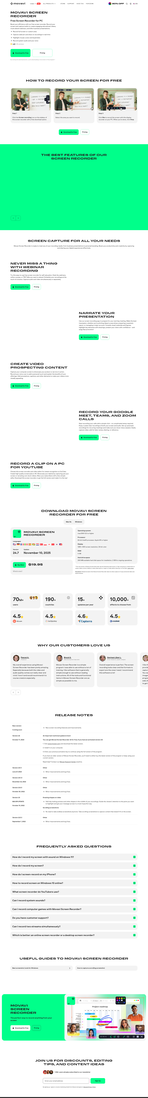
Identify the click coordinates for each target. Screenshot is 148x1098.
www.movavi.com (54, 744)
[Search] (127, 4)
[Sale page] (116, 3)
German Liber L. (114, 657)
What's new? (17, 571)
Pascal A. (25, 657)
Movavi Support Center (68, 762)
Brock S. (67, 657)
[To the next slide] (18, 218)
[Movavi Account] (130, 4)
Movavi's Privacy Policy (90, 1087)
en (135, 4)
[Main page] (17, 3)
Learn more (130, 568)
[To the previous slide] (13, 218)
